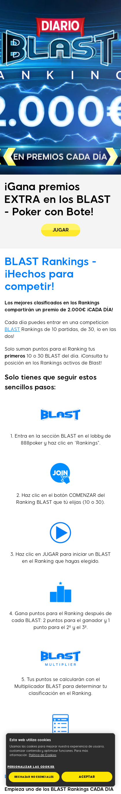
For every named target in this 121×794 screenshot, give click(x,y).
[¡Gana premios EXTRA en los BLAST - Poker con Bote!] (60, 230)
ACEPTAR (87, 777)
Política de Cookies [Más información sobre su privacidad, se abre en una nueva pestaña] (42, 755)
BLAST (12, 329)
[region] (60, 760)
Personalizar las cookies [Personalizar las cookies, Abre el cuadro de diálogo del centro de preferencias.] (31, 766)
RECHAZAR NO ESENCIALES (34, 777)
